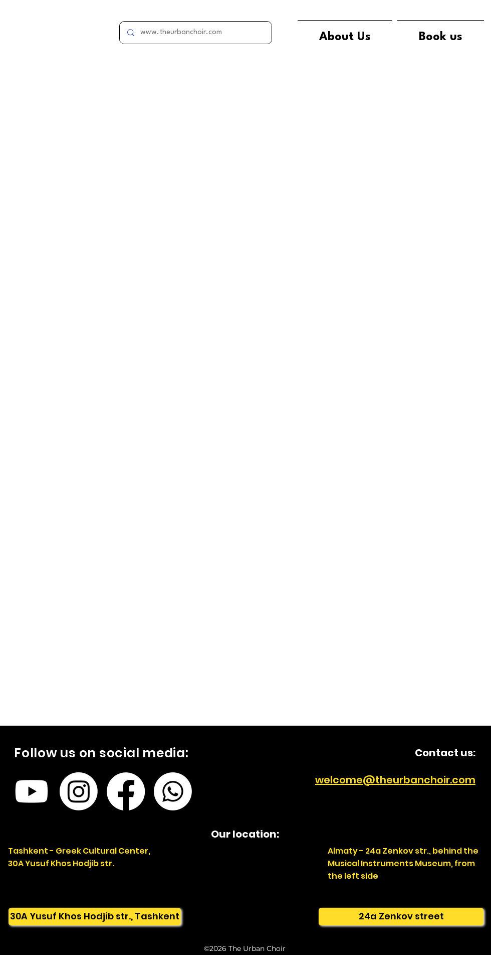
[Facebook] (126, 791)
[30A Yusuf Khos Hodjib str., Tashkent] (95, 916)
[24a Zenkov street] (401, 916)
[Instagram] (79, 791)
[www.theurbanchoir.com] (195, 33)
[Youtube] (32, 791)
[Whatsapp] (173, 791)
